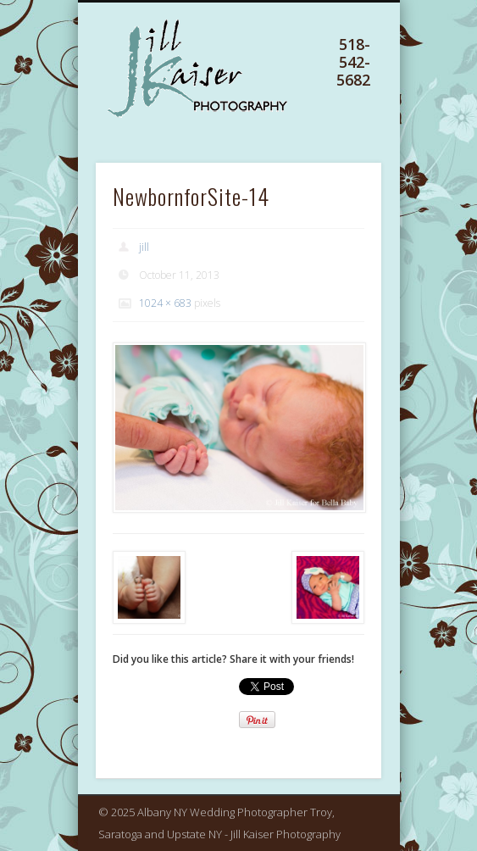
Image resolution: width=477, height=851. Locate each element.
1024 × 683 (165, 303)
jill (144, 247)
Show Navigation (337, 92)
